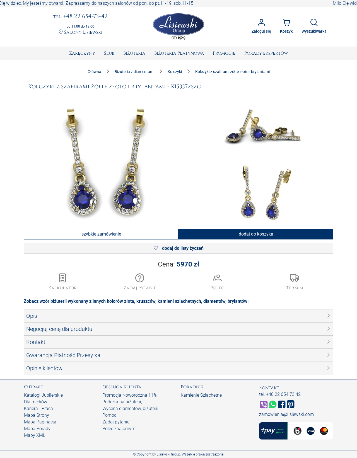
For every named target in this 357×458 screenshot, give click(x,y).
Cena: (178, 264)
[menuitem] (82, 53)
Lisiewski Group (168, 454)
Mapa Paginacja (40, 422)
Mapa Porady (37, 428)
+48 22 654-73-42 (80, 17)
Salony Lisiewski (80, 32)
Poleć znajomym (118, 428)
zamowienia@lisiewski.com (286, 414)
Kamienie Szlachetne (201, 395)
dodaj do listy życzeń (179, 248)
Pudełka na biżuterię (122, 401)
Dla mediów (35, 401)
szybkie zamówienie (101, 234)
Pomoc (109, 415)
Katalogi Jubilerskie (43, 395)
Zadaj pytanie (115, 422)
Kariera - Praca (38, 408)
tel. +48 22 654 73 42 (280, 394)
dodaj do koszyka (256, 234)
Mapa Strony (36, 415)
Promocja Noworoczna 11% (129, 395)
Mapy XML (34, 435)
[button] (140, 282)
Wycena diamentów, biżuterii (130, 408)
